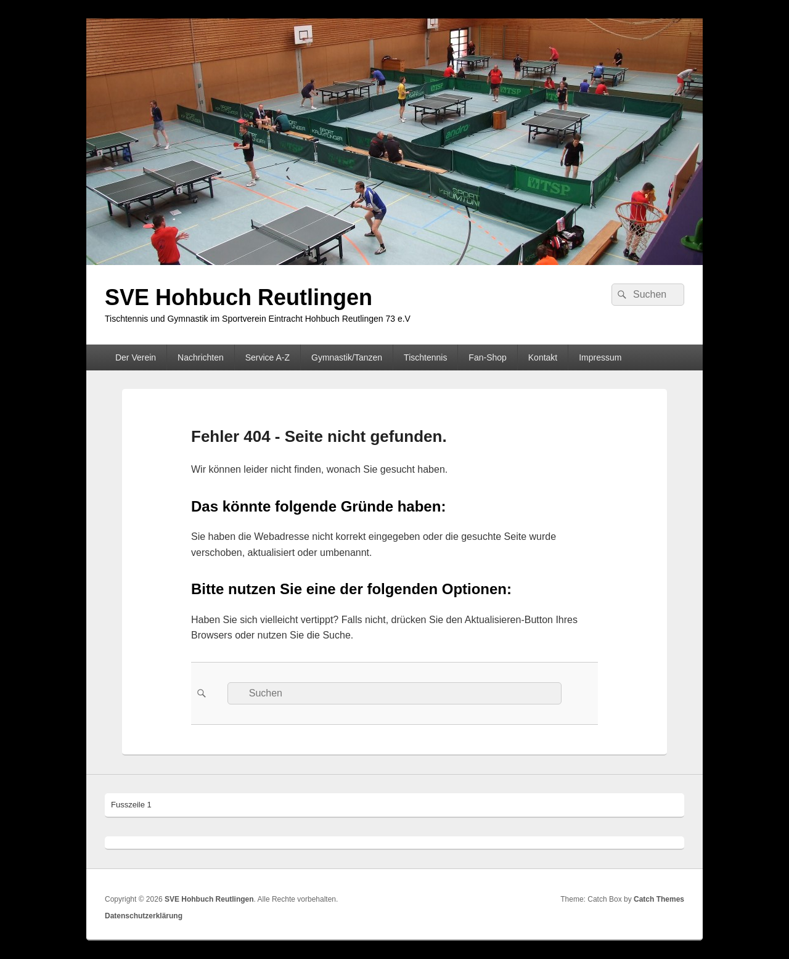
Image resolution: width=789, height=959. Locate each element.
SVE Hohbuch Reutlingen (238, 297)
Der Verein (135, 357)
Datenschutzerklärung (143, 916)
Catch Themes (659, 899)
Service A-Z (267, 357)
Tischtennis (425, 357)
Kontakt (542, 357)
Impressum (600, 357)
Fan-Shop (487, 357)
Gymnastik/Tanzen (346, 357)
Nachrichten (201, 357)
